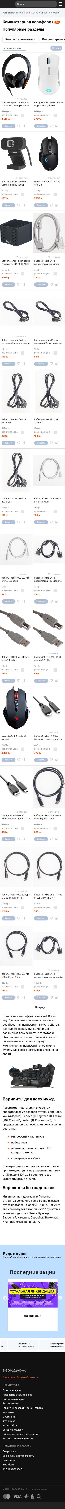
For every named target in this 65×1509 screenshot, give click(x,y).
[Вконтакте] (5, 1477)
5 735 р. (38, 198)
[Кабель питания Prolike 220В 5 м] (16, 391)
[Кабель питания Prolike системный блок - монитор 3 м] (16, 312)
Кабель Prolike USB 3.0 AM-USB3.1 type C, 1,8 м (48, 817)
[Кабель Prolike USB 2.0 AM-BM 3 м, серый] (49, 470)
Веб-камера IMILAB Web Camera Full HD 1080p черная (14, 183)
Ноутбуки (8, 1464)
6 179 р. (38, 119)
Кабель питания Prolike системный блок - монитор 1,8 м (48, 342)
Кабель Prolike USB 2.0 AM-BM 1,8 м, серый (16, 579)
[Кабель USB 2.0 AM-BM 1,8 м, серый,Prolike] (49, 628)
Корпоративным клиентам (18, 1438)
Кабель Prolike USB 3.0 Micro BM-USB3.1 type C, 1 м (16, 817)
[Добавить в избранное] (18, 126)
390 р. (37, 753)
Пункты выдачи (12, 1390)
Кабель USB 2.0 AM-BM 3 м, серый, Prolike (16, 658)
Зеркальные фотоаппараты (18, 1455)
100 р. (5, 515)
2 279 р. (6, 753)
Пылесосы (9, 1460)
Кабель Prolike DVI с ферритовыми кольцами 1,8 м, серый (48, 263)
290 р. (37, 277)
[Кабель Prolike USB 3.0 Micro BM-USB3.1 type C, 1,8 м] (49, 708)
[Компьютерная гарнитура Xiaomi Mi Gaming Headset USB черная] (16, 74)
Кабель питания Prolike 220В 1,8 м (14, 500)
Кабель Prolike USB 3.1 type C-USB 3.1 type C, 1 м (48, 896)
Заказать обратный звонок (21, 1377)
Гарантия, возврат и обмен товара (23, 1408)
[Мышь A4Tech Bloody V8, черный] (16, 708)
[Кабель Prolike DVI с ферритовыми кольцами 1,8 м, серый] (49, 232)
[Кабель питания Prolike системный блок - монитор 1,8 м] (49, 312)
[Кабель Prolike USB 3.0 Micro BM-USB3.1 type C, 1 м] (16, 787)
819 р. (37, 990)
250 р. (5, 436)
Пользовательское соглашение (21, 1434)
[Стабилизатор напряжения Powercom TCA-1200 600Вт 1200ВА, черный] (16, 232)
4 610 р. (6, 119)
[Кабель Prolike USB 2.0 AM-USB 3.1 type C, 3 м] (16, 945)
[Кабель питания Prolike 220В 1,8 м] (16, 470)
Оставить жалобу (13, 1429)
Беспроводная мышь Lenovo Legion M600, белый (49, 104)
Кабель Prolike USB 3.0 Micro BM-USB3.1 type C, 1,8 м (48, 738)
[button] (5, 1298)
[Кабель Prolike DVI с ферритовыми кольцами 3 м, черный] (49, 945)
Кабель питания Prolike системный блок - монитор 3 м (15, 342)
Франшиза (9, 1421)
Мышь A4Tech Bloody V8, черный (14, 738)
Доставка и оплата (13, 1399)
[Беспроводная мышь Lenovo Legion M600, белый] (49, 74)
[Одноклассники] (11, 1477)
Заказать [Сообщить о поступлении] (8, 126)
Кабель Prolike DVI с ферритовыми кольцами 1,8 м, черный (48, 580)
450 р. (5, 832)
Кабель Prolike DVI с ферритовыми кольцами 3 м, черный (48, 976)
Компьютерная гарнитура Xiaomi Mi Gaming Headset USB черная (15, 104)
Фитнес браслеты (13, 1469)
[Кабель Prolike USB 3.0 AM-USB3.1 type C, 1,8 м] (49, 787)
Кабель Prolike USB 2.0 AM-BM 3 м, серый (48, 500)
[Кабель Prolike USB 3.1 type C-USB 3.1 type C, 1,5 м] (16, 866)
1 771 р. (5, 198)
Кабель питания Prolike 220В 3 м (46, 421)
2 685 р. (6, 277)
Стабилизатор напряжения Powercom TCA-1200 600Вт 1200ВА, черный (16, 263)
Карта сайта (10, 1425)
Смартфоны (9, 1451)
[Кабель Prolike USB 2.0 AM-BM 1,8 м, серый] (16, 549)
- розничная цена (10, 113)
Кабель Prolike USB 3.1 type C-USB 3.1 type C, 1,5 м (16, 896)
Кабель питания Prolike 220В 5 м (14, 421)
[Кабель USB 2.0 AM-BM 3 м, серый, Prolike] (16, 628)
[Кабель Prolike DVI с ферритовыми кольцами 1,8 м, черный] (49, 549)
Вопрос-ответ (11, 1403)
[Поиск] (36, 4)
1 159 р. (5, 911)
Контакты (8, 1412)
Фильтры (56, 48)
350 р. (37, 911)
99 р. (4, 594)
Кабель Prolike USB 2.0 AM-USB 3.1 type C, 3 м (16, 975)
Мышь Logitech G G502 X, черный (47, 183)
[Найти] (53, 4)
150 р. (5, 357)
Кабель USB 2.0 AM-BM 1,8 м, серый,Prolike (48, 658)
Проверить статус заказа (17, 1394)
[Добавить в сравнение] (24, 126)
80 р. (36, 357)
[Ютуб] (18, 1477)
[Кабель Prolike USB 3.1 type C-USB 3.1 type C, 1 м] (49, 866)
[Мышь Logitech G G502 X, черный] (49, 153)
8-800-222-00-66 (15, 1370)
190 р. (5, 990)
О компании (9, 1416)
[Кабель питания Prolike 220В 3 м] (49, 391)
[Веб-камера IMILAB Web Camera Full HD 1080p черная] (16, 153)
